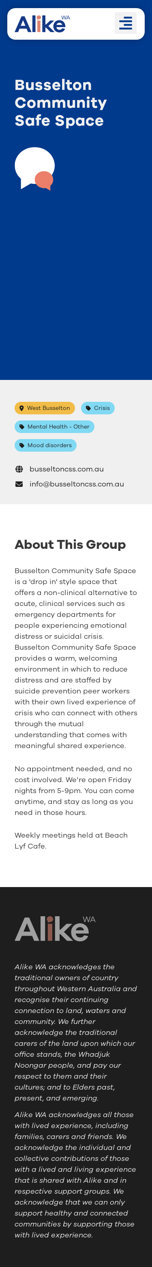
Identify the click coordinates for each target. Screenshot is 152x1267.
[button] (126, 23)
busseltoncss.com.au (59, 469)
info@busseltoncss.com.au (69, 484)
